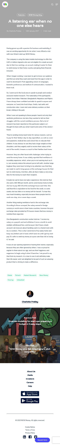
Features (21, 15)
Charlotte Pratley (15, 31)
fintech (18, 275)
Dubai (10, 275)
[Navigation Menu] (57, 4)
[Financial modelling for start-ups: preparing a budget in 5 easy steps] (30, 321)
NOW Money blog (35, 15)
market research (30, 275)
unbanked (20, 280)
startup (11, 280)
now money (44, 275)
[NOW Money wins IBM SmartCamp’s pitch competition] (30, 349)
